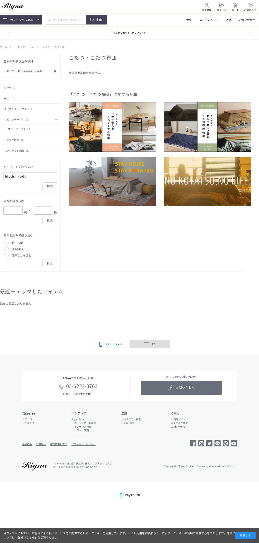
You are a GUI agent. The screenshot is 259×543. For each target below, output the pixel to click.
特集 (188, 20)
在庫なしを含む (21, 255)
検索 (99, 20)
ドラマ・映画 (80, 430)
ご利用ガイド (178, 419)
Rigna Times (78, 419)
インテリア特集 (81, 426)
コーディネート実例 (84, 423)
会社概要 (27, 444)
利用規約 (41, 444)
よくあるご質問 (179, 423)
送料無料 (17, 249)
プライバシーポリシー (83, 444)
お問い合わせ (247, 20)
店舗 (228, 20)
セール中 (17, 243)
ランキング (28, 423)
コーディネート (209, 20)
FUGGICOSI (127, 423)
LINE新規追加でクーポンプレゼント (130, 32)
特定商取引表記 (58, 444)
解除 (54, 71)
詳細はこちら (26, 537)
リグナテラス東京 (131, 419)
